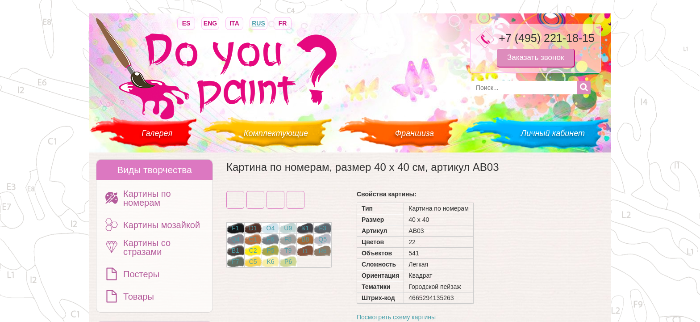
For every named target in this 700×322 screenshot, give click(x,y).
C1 (253, 239)
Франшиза (414, 133)
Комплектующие (276, 133)
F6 (270, 239)
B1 (235, 250)
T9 (288, 250)
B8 (305, 239)
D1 (253, 228)
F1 (235, 228)
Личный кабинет (553, 133)
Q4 (235, 239)
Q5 (322, 239)
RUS (258, 22)
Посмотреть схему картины (396, 317)
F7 (235, 261)
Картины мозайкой (161, 225)
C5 (253, 261)
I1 (305, 250)
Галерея (157, 133)
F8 (288, 239)
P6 (288, 261)
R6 (323, 250)
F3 (322, 228)
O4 (271, 228)
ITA (234, 22)
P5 (270, 250)
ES (186, 22)
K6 (270, 261)
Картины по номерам (147, 198)
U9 (288, 228)
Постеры (141, 274)
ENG (210, 22)
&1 (305, 228)
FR (282, 22)
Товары (138, 296)
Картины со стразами (147, 247)
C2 (253, 250)
